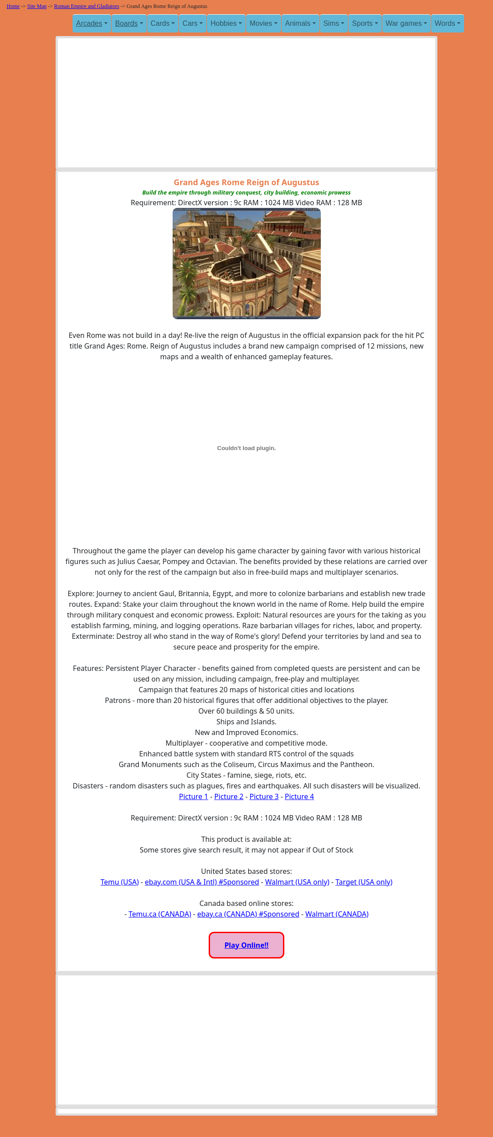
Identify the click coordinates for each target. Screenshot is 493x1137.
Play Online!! (246, 945)
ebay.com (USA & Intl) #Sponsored (202, 882)
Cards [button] (160, 23)
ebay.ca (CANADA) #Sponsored (248, 914)
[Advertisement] (246, 105)
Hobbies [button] (223, 23)
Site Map (37, 6)
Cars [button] (190, 23)
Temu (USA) (120, 882)
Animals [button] (298, 23)
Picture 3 (264, 796)
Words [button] (445, 23)
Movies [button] (261, 23)
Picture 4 (299, 796)
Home (13, 6)
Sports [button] (362, 23)
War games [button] (404, 23)
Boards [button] (126, 23)
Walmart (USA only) (297, 882)
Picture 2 (228, 796)
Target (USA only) (363, 882)
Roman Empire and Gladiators (86, 6)
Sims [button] (331, 23)
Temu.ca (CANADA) (160, 914)
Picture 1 (193, 796)
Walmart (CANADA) (336, 914)
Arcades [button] (89, 23)
